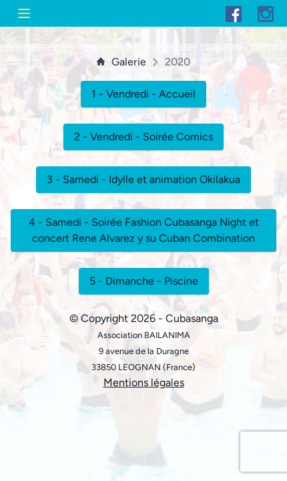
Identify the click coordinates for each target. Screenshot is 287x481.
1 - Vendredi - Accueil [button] (143, 94)
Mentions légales (143, 382)
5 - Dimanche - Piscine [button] (143, 281)
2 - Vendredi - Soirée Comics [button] (143, 136)
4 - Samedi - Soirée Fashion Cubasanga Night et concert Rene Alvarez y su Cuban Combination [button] (144, 230)
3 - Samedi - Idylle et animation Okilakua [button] (143, 179)
